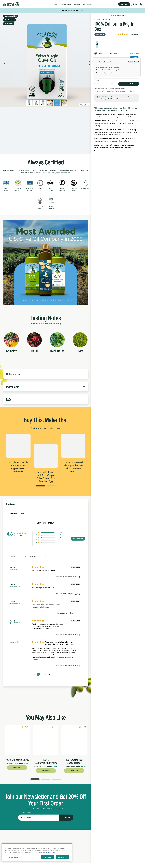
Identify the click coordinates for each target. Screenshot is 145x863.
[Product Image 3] (43, 103)
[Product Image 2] (36, 103)
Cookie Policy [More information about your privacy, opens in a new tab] (50, 852)
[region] (37, 852)
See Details (116, 67)
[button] (56, 4)
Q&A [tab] (22, 598)
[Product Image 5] (57, 103)
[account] (136, 4)
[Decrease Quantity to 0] (97, 84)
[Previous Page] (3, 10)
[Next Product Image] (89, 63)
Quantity (98, 80)
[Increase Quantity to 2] (112, 84)
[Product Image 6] (64, 103)
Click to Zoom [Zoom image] (84, 105)
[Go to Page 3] (56, 694)
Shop (109, 15)
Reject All (48, 857)
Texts (48, 10)
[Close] (69, 845)
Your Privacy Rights (13, 857)
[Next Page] (141, 10)
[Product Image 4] (50, 103)
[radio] (97, 44)
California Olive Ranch (119, 15)
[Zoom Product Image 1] (47, 63)
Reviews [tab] (13, 598)
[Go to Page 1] (40, 570)
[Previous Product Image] (4, 63)
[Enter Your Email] (38, 733)
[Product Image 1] (29, 103)
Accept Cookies (62, 857)
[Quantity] (105, 83)
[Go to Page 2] (51, 570)
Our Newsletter (33, 10)
